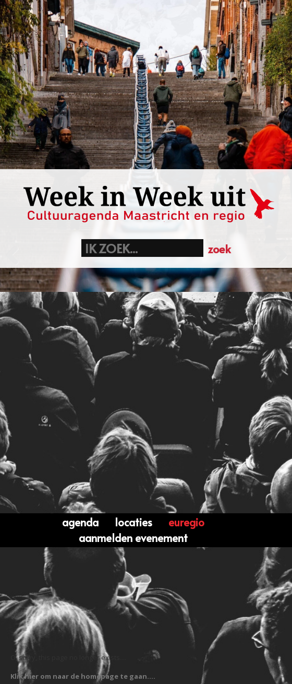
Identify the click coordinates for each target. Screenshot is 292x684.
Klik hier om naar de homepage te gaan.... (82, 676)
